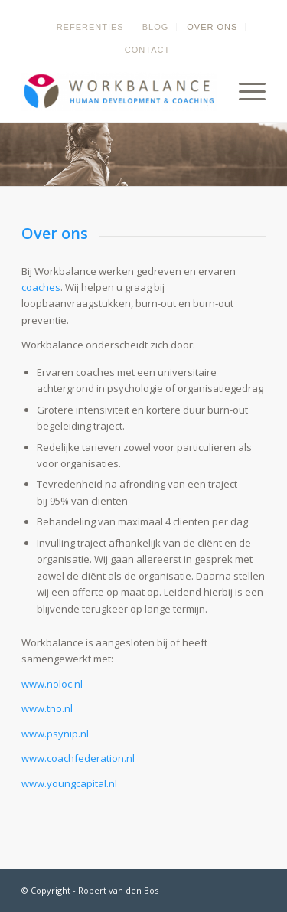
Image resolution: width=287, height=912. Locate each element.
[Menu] (244, 91)
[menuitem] (90, 27)
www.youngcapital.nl (69, 783)
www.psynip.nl (55, 733)
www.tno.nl (47, 708)
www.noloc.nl (52, 684)
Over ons (212, 26)
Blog (155, 26)
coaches (40, 287)
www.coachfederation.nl (78, 758)
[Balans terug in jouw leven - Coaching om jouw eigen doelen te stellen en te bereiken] (119, 91)
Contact (147, 49)
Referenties (90, 26)
